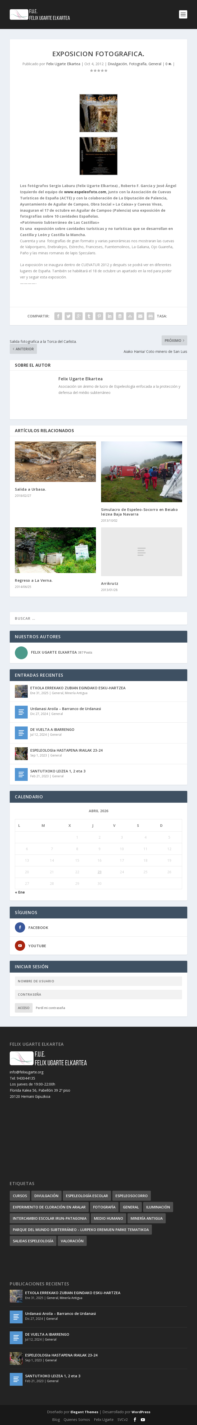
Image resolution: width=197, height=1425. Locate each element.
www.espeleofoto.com (85, 191)
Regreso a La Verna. (34, 580)
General (155, 63)
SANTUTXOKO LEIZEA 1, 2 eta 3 (57, 771)
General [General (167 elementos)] (131, 1207)
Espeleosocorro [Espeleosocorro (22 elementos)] (131, 1195)
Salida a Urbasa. (30, 489)
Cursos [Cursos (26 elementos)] (20, 1195)
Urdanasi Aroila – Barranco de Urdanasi (65, 708)
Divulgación (117, 63)
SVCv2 (122, 1419)
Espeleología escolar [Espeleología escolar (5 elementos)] (87, 1195)
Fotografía (137, 63)
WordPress (141, 1412)
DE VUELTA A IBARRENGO (52, 729)
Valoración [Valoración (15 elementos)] (72, 1240)
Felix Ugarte (104, 1419)
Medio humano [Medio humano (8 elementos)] (108, 1218)
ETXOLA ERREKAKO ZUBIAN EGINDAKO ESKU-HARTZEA (77, 687)
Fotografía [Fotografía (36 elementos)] (104, 1207)
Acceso (23, 1008)
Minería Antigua (76, 693)
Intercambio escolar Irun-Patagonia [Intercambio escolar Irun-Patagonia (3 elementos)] (49, 1218)
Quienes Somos (77, 1419)
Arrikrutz (110, 583)
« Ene (20, 892)
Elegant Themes (84, 1412)
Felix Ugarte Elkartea (63, 63)
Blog (56, 1419)
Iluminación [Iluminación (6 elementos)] (158, 1207)
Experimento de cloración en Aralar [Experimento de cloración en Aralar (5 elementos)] (49, 1207)
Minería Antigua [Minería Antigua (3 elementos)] (147, 1218)
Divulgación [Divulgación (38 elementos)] (46, 1195)
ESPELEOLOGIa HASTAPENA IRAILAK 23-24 (66, 750)
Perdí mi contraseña (50, 1008)
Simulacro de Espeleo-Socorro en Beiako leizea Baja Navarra (139, 512)
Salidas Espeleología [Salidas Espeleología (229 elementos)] (33, 1240)
